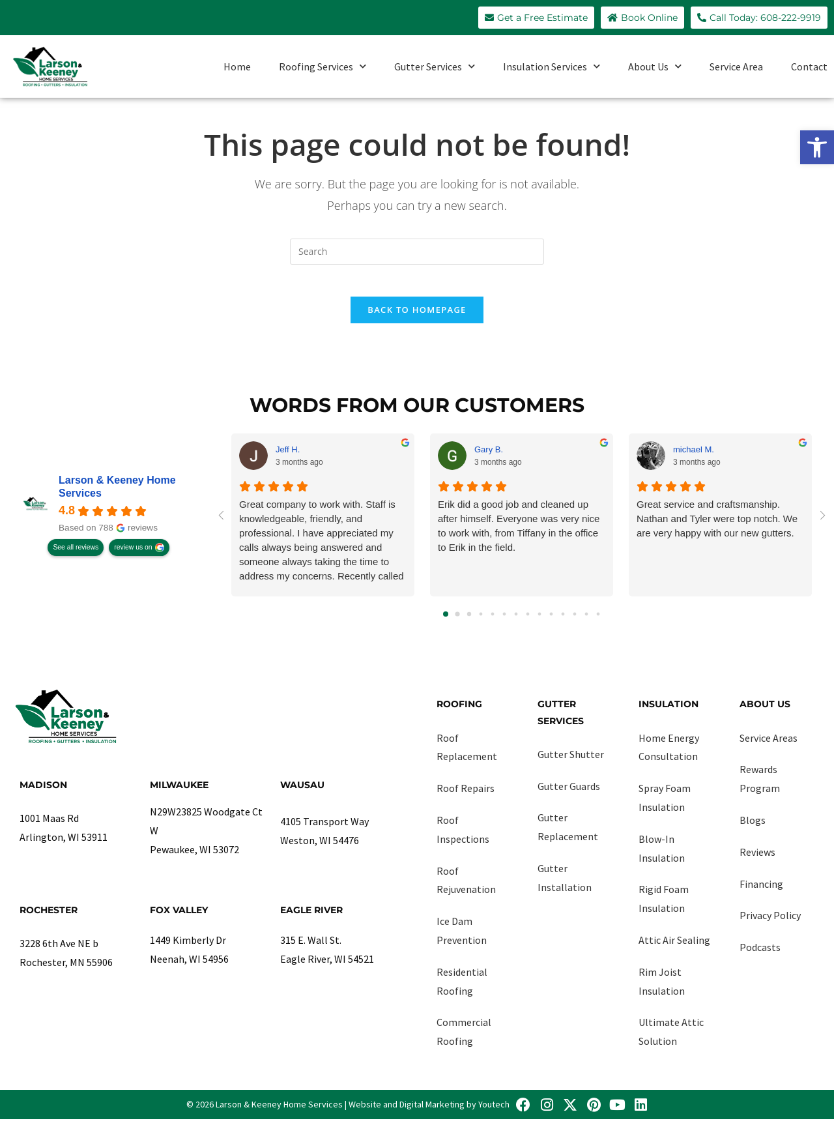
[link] (817, 147)
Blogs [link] (753, 827)
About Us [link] (655, 66)
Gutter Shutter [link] (571, 761)
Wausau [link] (302, 792)
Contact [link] (809, 66)
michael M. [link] (693, 456)
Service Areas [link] (769, 745)
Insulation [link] (668, 712)
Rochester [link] (49, 917)
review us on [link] (133, 555)
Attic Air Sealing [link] (674, 947)
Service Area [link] (736, 66)
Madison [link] (43, 792)
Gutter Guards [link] (569, 793)
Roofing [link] (459, 712)
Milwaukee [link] (179, 792)
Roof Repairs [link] (466, 795)
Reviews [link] (757, 859)
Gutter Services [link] (434, 66)
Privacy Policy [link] (770, 922)
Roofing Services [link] (322, 66)
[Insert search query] (417, 252)
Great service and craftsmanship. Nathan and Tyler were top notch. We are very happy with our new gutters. (717, 526)
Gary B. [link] (488, 456)
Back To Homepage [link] (416, 317)
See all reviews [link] (75, 555)
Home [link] (237, 66)
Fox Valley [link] (179, 917)
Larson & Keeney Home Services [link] (117, 494)
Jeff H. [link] (288, 456)
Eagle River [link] (311, 917)
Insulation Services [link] (551, 66)
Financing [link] (761, 891)
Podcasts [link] (760, 954)
